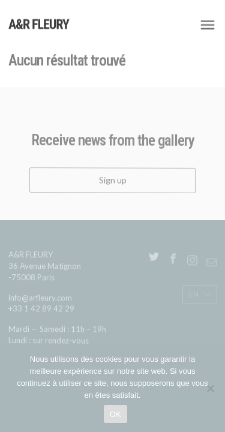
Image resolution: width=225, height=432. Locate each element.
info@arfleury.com (40, 300)
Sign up (113, 182)
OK (115, 414)
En (193, 296)
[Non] (210, 388)
